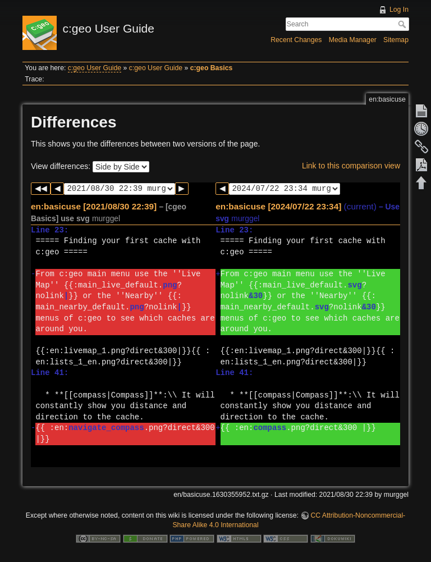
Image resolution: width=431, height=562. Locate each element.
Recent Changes (296, 40)
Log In (399, 9)
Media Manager (353, 40)
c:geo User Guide (94, 68)
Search (403, 24)
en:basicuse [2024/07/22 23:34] (278, 206)
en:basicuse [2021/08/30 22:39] (94, 206)
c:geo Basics (211, 68)
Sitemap (396, 40)
